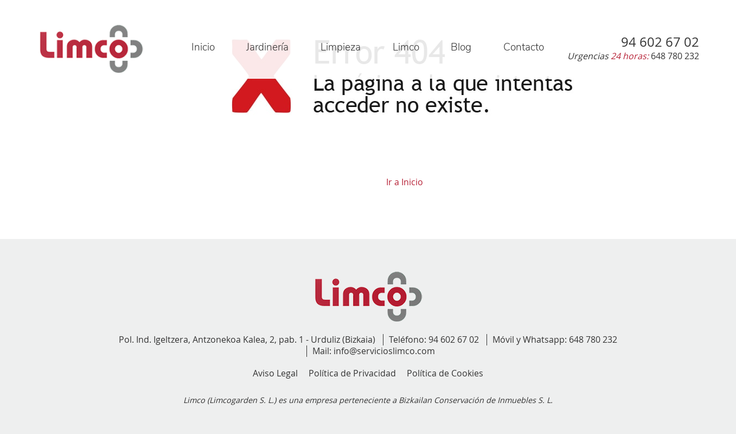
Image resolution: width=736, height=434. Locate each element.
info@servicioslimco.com (384, 351)
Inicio (203, 47)
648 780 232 (593, 339)
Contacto (523, 47)
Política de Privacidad (352, 373)
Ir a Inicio (404, 182)
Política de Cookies (445, 373)
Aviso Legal (275, 373)
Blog (461, 47)
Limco (406, 47)
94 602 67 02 (453, 339)
